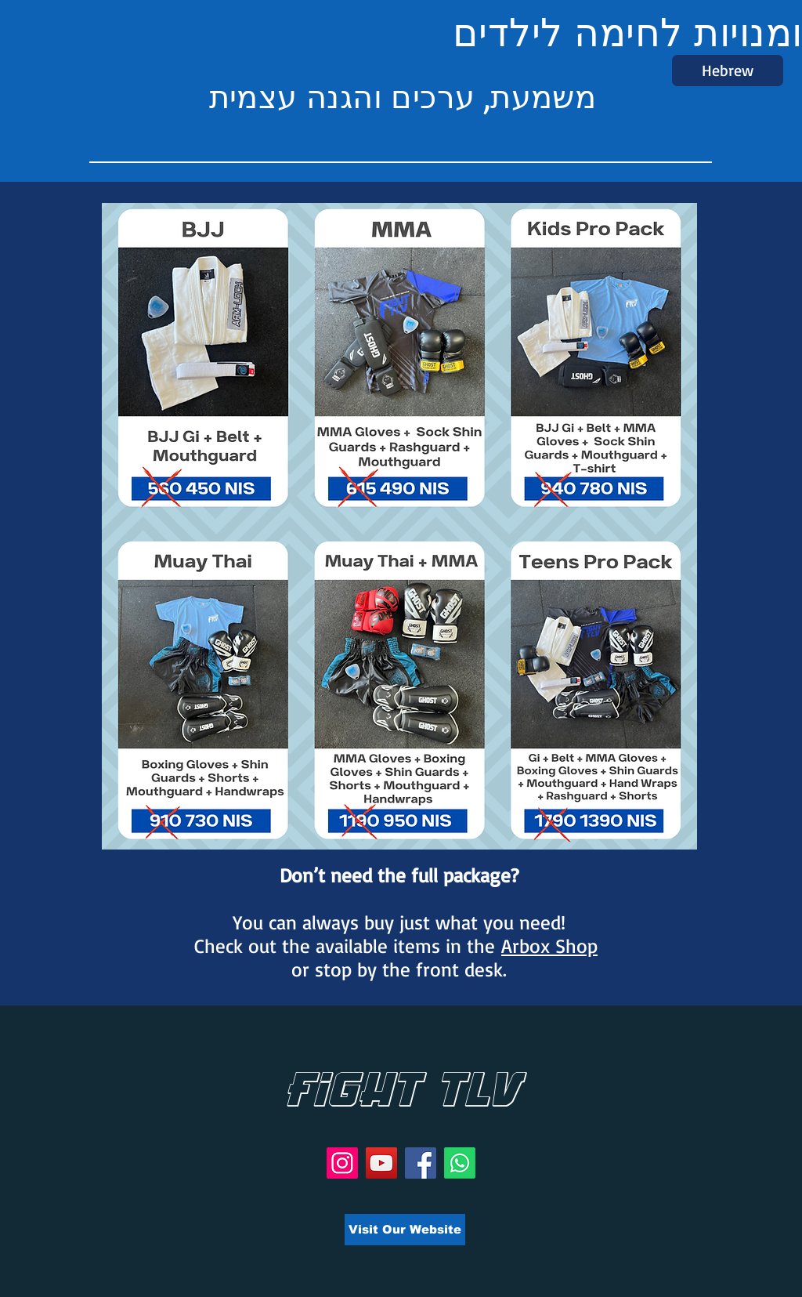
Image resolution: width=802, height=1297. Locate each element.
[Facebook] (420, 1163)
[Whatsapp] (459, 1163)
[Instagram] (342, 1163)
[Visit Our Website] (405, 1229)
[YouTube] (381, 1163)
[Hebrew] (727, 70)
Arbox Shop (549, 945)
